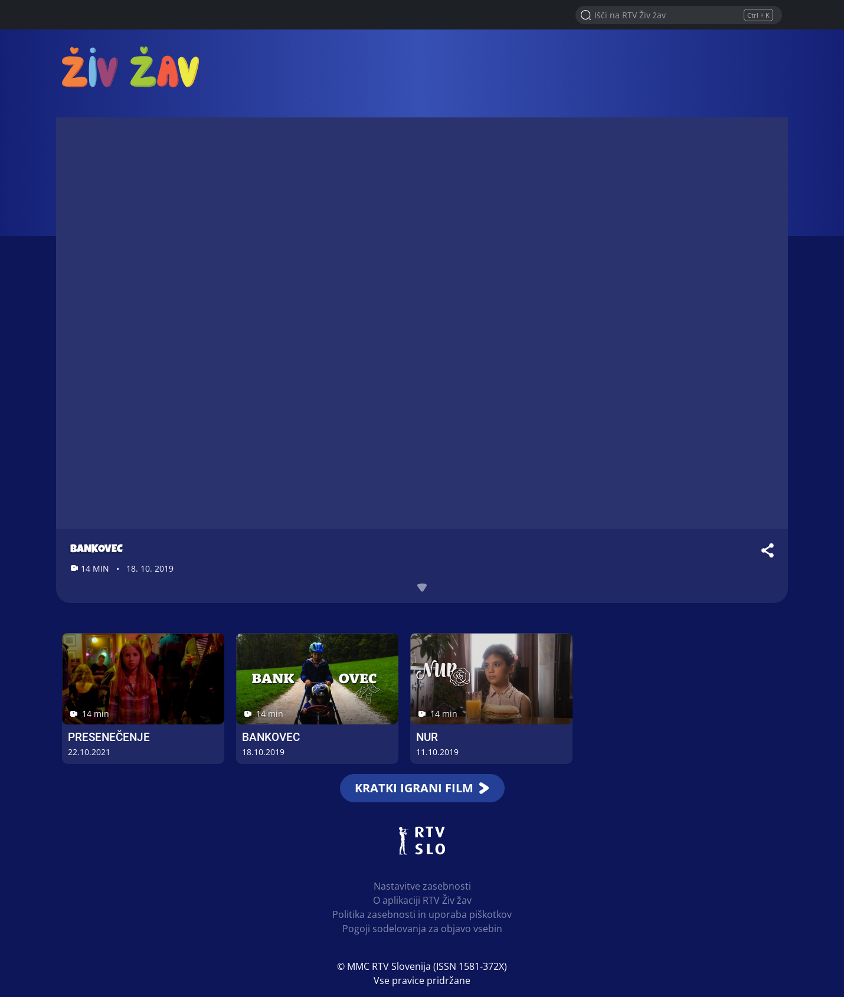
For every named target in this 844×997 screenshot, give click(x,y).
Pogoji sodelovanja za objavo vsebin (422, 928)
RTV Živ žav (130, 66)
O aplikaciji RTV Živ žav (422, 900)
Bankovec (271, 737)
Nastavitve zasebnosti (422, 886)
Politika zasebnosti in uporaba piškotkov (422, 914)
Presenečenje (109, 737)
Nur (427, 737)
